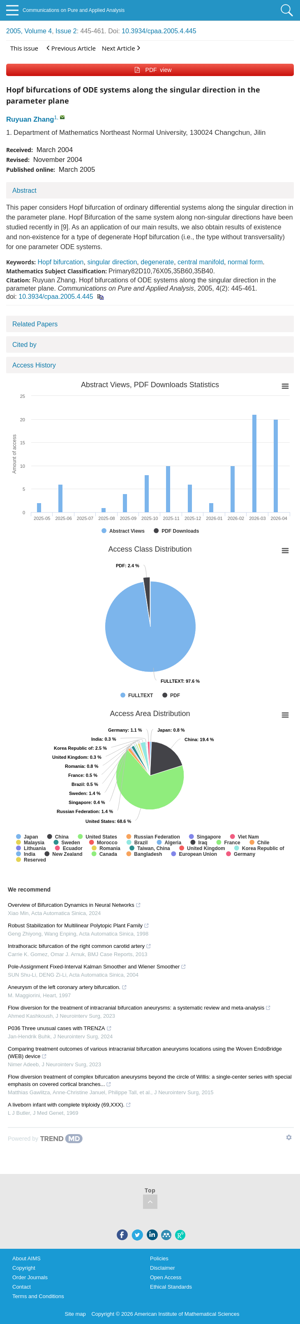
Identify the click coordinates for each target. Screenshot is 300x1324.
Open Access (166, 1277)
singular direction (112, 262)
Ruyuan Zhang (30, 119)
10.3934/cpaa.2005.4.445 (159, 31)
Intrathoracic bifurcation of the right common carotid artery (79, 946)
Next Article (121, 48)
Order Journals (30, 1277)
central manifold (201, 262)
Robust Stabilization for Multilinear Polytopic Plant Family (78, 925)
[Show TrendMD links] (289, 1137)
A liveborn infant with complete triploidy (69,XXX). (69, 1105)
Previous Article (71, 48)
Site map (75, 1314)
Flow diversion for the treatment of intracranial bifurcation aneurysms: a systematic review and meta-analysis (139, 1008)
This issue (24, 48)
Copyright (23, 1268)
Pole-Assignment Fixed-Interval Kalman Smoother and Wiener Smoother (97, 967)
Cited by (24, 344)
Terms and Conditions (38, 1296)
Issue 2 (66, 31)
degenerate (157, 262)
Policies (159, 1258)
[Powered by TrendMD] (45, 1138)
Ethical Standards (171, 1287)
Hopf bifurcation (60, 262)
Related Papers (35, 324)
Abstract (24, 190)
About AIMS (26, 1258)
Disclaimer (162, 1268)
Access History (34, 365)
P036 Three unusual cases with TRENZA (60, 1028)
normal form (245, 262)
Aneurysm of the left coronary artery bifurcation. (67, 987)
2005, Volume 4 (29, 31)
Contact (21, 1287)
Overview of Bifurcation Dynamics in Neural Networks (74, 905)
